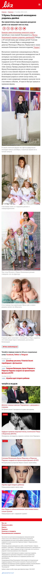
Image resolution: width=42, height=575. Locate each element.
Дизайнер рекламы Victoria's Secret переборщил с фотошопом (17, 361)
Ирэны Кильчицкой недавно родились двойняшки (19, 36)
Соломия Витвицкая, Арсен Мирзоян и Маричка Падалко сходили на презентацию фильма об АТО (18, 370)
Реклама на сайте (7, 525)
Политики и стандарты (9, 531)
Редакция (5, 529)
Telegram (24, 354)
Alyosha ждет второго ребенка (15, 378)
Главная (4, 12)
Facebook (10, 354)
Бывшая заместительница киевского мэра (18, 32)
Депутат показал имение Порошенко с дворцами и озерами (20, 406)
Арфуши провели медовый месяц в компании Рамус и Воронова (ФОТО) (21, 432)
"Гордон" (36, 47)
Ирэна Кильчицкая (10, 347)
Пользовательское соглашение (11, 533)
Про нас (4, 523)
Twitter (16, 354)
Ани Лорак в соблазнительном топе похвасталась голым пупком (20, 510)
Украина (10, 12)
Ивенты (4, 527)
